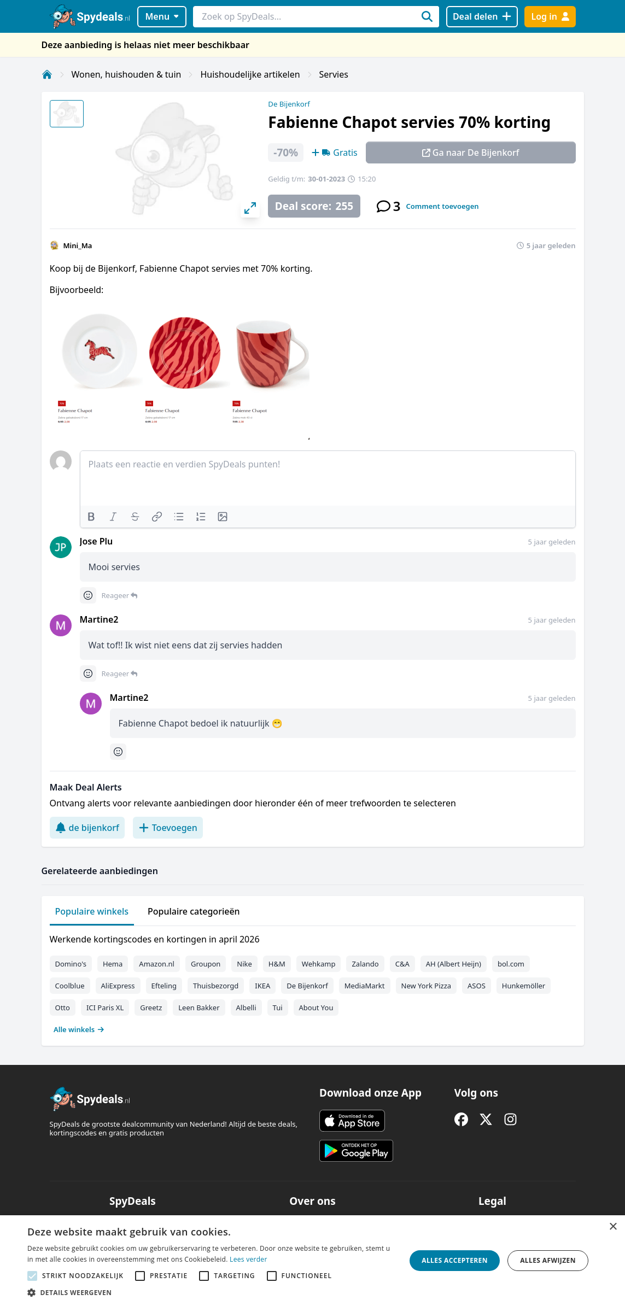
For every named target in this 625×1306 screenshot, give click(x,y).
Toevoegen (167, 828)
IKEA (262, 986)
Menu (161, 16)
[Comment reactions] (88, 595)
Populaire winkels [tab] (92, 911)
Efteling (164, 986)
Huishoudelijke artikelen (250, 74)
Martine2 (99, 619)
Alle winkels (79, 1029)
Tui (278, 1007)
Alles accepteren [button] (455, 1260)
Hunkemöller (523, 986)
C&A (402, 964)
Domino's (70, 964)
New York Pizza (426, 986)
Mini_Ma (77, 245)
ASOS (477, 986)
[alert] (312, 1260)
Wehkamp (319, 964)
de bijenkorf (87, 828)
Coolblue (70, 986)
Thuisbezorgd (215, 986)
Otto (62, 1007)
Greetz (151, 1007)
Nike (244, 964)
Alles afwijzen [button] (548, 1260)
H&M (276, 964)
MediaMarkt (364, 986)
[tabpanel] (313, 982)
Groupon (205, 964)
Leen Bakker (198, 1007)
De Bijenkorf (288, 104)
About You (316, 1007)
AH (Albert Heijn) (453, 964)
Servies (333, 74)
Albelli (246, 1007)
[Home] (47, 74)
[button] (210, 1292)
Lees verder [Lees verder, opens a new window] (248, 1259)
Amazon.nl (156, 964)
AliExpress (118, 986)
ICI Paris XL (105, 1007)
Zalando (365, 964)
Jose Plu (96, 541)
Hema (112, 964)
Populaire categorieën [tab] (194, 911)
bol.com (511, 964)
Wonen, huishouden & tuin (127, 74)
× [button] (613, 1227)
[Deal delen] (482, 16)
